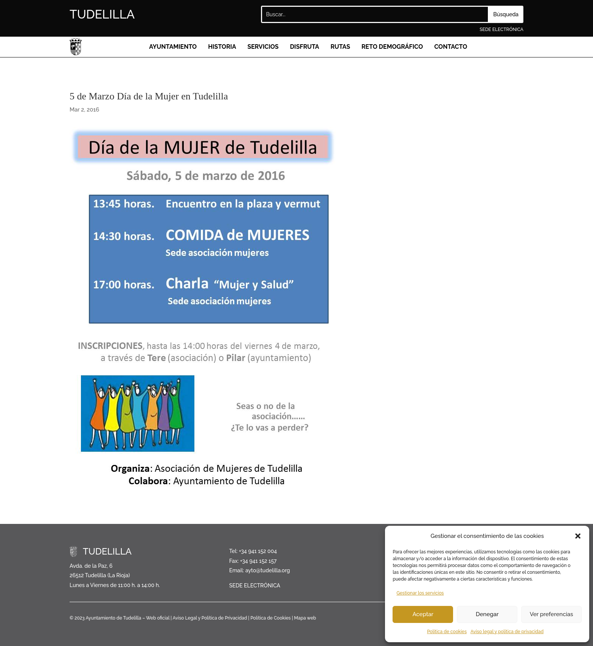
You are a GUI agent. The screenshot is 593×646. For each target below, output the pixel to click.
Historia (222, 46)
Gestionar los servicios (420, 593)
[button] (578, 536)
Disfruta (304, 46)
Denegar (487, 614)
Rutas (340, 46)
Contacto (450, 46)
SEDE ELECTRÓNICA (501, 29)
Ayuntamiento (173, 46)
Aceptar (423, 614)
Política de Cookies (270, 618)
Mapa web (305, 618)
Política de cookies (447, 631)
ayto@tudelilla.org (267, 570)
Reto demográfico (392, 46)
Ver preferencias (551, 614)
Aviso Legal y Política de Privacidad (210, 618)
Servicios (263, 46)
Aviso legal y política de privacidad (506, 631)
